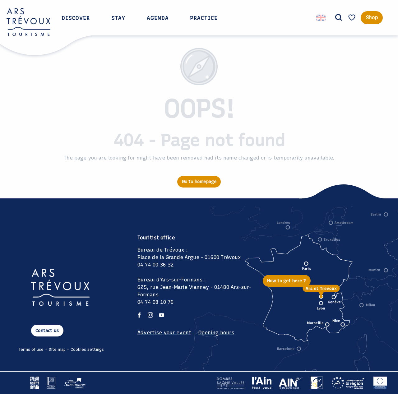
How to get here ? (286, 281)
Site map (57, 349)
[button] (339, 18)
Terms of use (31, 349)
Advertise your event (164, 333)
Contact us (47, 330)
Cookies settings (87, 349)
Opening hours (216, 333)
